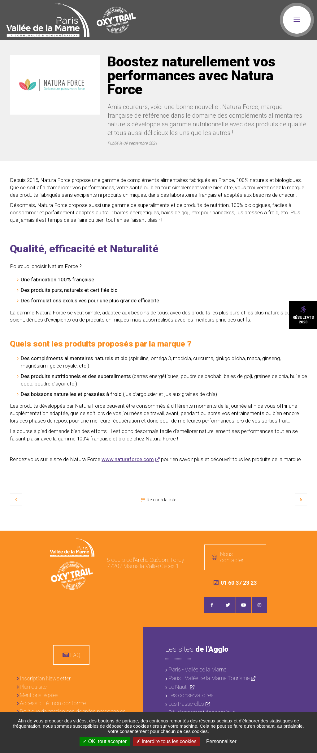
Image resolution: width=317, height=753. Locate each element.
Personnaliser (221, 741)
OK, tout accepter (105, 741)
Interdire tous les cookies (166, 741)
